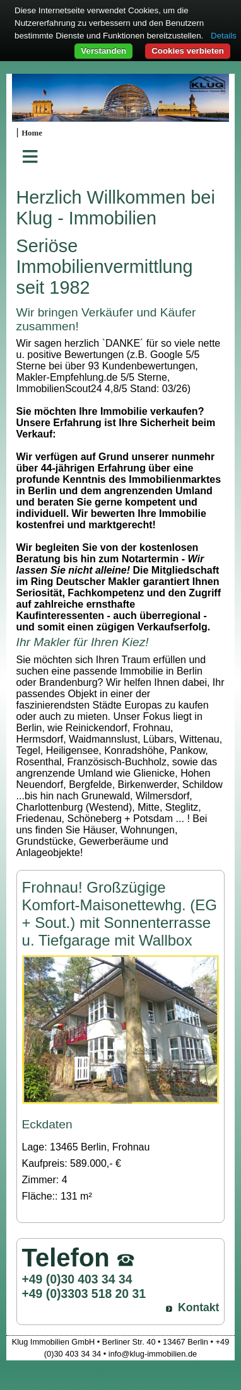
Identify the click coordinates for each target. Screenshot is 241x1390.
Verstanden (103, 50)
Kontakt (199, 1307)
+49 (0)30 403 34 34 (77, 1279)
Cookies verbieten (187, 50)
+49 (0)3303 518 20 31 (84, 1293)
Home (31, 133)
